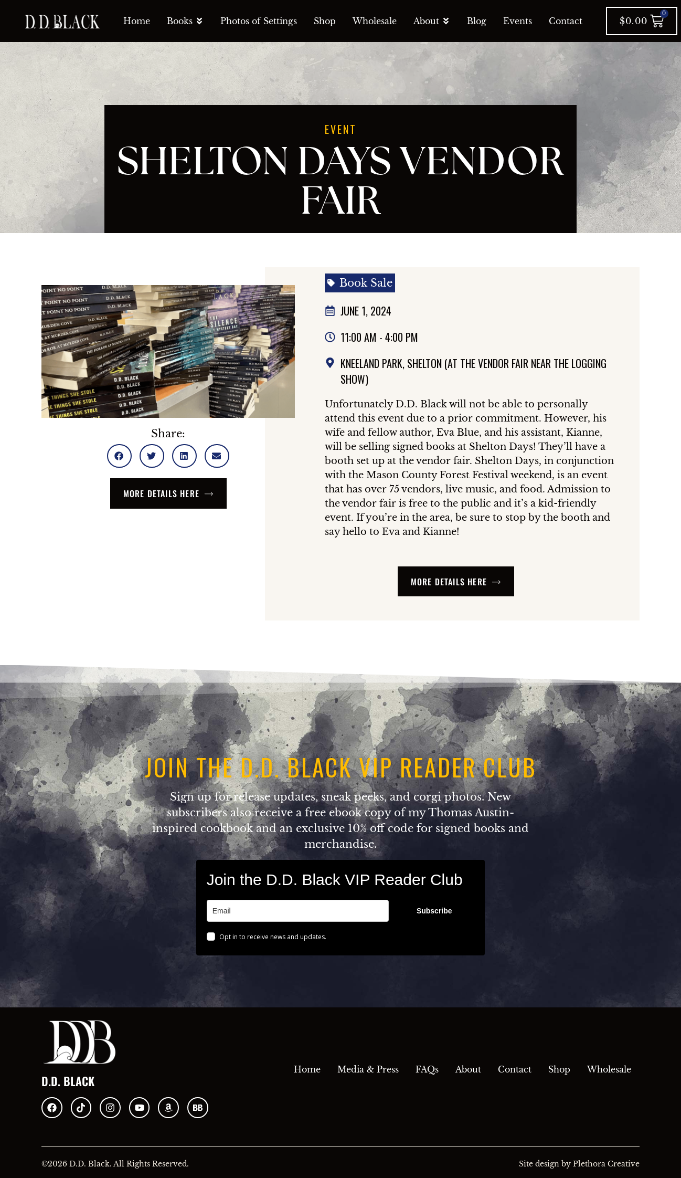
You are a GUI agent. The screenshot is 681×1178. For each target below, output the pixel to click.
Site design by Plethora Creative (579, 1164)
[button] (119, 456)
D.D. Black (67, 1080)
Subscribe (434, 911)
